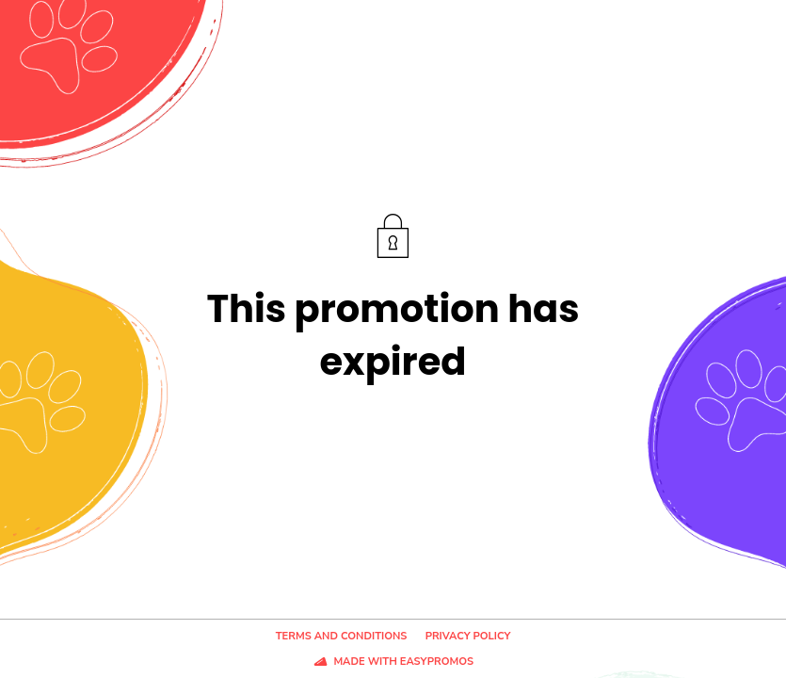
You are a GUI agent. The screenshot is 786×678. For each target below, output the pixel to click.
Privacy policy (468, 636)
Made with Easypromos (403, 661)
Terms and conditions (342, 636)
